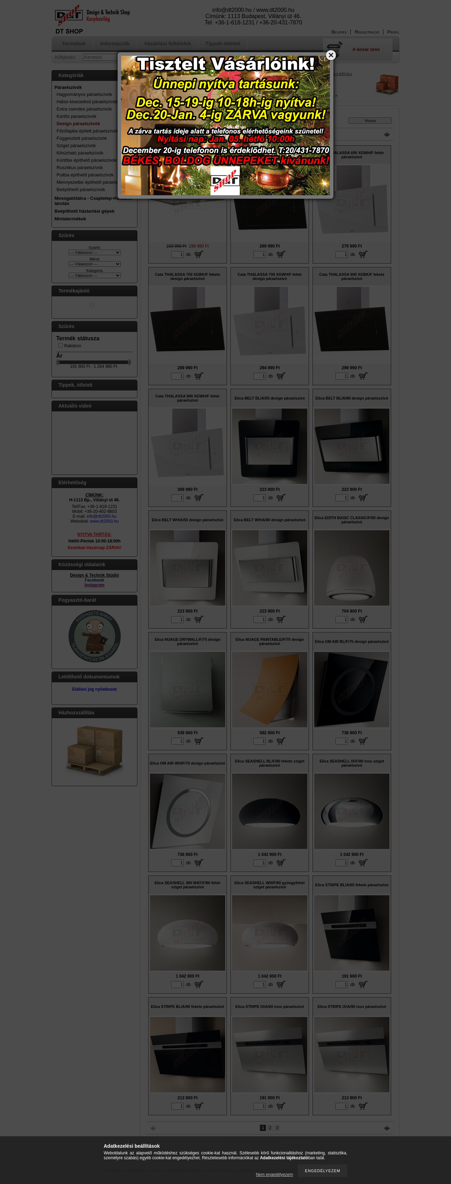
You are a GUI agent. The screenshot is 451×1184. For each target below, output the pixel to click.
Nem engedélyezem (274, 1174)
